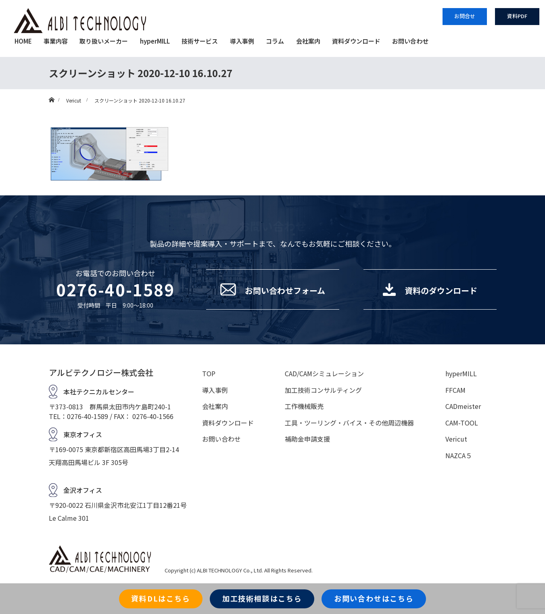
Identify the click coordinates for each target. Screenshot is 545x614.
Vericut (456, 439)
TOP (208, 373)
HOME (23, 41)
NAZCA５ (458, 455)
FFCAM (455, 390)
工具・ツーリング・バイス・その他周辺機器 (349, 422)
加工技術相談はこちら (262, 598)
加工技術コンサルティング (323, 390)
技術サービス (200, 41)
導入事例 (242, 41)
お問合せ (464, 16)
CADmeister (463, 406)
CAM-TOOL (461, 422)
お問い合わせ (410, 41)
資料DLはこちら (160, 598)
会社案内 (308, 41)
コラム (275, 41)
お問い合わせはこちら (374, 598)
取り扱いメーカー (103, 41)
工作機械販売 (304, 406)
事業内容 (56, 41)
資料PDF (517, 16)
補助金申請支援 (307, 439)
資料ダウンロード (356, 41)
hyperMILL (155, 41)
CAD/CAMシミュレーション (324, 373)
